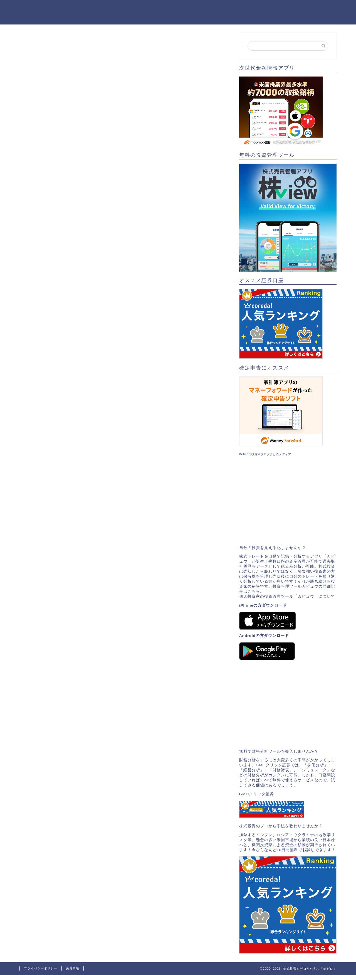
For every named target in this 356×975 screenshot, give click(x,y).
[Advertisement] (288, 501)
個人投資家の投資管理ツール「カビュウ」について (287, 596)
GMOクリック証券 (256, 794)
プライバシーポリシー (40, 968)
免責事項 (72, 968)
